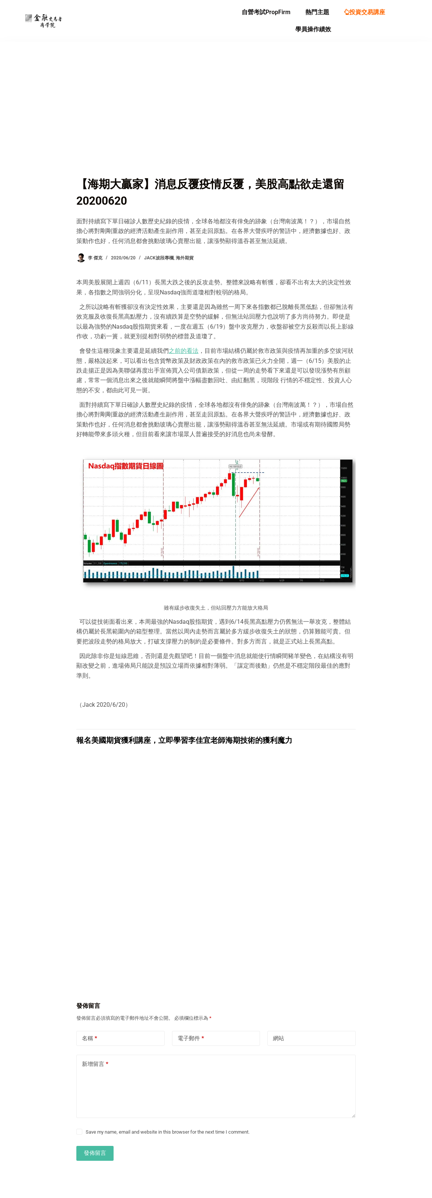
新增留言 (95, 1064)
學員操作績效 (313, 29)
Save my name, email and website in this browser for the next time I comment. (168, 1132)
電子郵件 (191, 1038)
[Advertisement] (216, 120)
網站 (278, 1038)
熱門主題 (317, 12)
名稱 (89, 1038)
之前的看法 (183, 350)
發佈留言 (95, 1153)
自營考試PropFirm (266, 12)
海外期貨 (185, 258)
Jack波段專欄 (159, 258)
